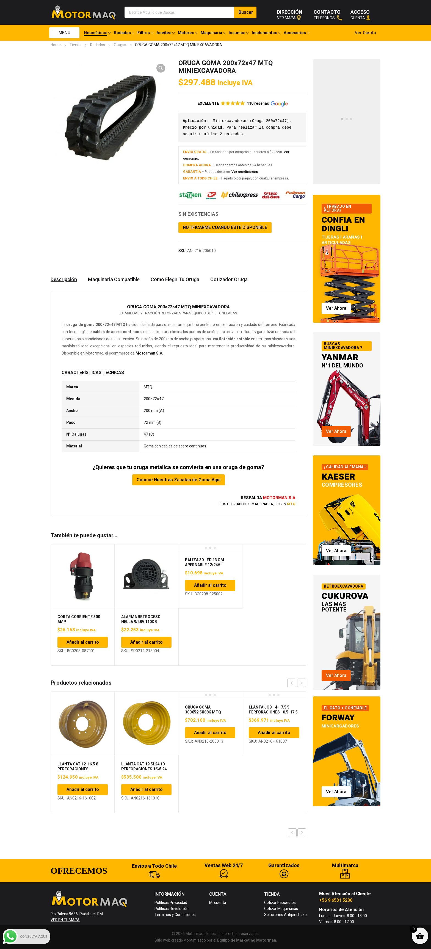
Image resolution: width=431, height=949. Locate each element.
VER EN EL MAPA (65, 920)
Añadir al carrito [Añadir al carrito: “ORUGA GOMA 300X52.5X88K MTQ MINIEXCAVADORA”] (210, 732)
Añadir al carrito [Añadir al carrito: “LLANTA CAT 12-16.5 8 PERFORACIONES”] (83, 789)
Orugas (120, 45)
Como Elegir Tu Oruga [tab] (175, 279)
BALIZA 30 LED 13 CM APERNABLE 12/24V (204, 562)
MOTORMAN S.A (279, 498)
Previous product (292, 832)
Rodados (97, 45)
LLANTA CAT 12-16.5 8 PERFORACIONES (77, 766)
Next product (301, 832)
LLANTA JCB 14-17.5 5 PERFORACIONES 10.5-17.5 (273, 709)
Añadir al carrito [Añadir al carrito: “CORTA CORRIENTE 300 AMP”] (83, 642)
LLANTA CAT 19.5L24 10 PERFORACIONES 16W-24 (144, 766)
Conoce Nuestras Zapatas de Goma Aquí (178, 480)
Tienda (75, 45)
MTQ (291, 504)
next (301, 683)
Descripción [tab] (64, 279)
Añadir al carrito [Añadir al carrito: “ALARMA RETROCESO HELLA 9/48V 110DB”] (146, 642)
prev (291, 683)
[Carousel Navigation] (296, 683)
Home (56, 45)
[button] (160, 68)
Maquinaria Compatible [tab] (114, 279)
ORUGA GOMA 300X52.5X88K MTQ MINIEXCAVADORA (203, 712)
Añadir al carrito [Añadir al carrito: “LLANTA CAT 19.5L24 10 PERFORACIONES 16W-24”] (146, 789)
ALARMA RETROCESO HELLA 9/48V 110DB (141, 619)
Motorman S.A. (149, 353)
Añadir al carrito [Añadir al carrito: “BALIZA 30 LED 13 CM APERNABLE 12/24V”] (210, 585)
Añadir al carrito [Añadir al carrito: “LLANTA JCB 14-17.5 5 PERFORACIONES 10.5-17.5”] (274, 732)
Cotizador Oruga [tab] (229, 279)
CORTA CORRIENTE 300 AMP (78, 619)
